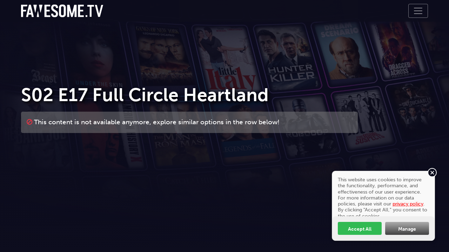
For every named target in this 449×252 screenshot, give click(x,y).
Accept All (359, 229)
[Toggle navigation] (418, 11)
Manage (407, 229)
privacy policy (408, 204)
